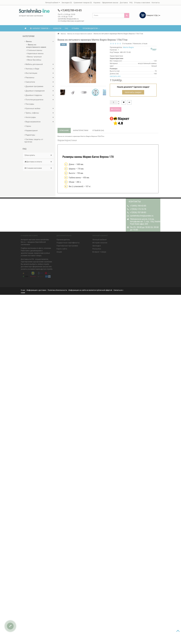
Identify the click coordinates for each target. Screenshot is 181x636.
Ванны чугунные (34, 57)
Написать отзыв (140, 43)
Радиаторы (29, 135)
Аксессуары (30, 117)
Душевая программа (33, 86)
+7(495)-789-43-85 (138, 206)
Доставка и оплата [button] (38, 162)
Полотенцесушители (33, 100)
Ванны (28, 41)
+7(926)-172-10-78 (138, 209)
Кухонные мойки (32, 108)
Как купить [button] (38, 155)
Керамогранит (31, 130)
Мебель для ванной (33, 64)
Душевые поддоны (33, 95)
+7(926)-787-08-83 (138, 212)
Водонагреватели (32, 122)
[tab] (38, 155)
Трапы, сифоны (31, 113)
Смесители (29, 82)
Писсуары (29, 104)
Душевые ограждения (34, 91)
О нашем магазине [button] (38, 168)
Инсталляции (30, 73)
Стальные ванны (34, 50)
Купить (115, 109)
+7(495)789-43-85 (70, 10)
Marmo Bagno (128, 47)
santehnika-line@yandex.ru (141, 216)
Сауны (27, 126)
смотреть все (115, 76)
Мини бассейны (33, 60)
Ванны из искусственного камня (36, 46)
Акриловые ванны (35, 53)
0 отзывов (126, 43)
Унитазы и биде (31, 69)
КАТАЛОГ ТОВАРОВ (40, 28)
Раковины (29, 77)
